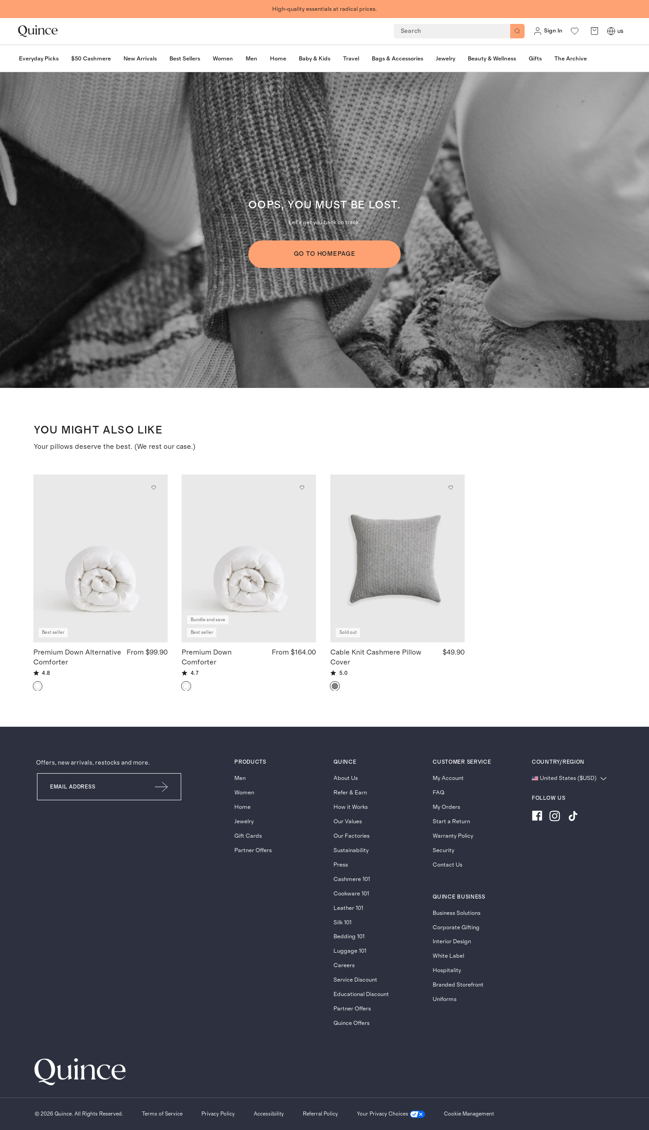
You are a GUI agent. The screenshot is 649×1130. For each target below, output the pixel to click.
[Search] (517, 31)
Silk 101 (343, 923)
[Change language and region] (569, 779)
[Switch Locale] (611, 31)
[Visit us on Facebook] (537, 817)
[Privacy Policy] (218, 1114)
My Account (448, 778)
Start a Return (451, 822)
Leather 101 (348, 908)
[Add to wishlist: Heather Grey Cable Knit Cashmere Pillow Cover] (451, 488)
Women (244, 793)
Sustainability (351, 850)
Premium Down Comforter (207, 657)
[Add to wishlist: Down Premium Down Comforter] (302, 488)
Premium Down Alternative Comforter (77, 657)
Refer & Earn (350, 793)
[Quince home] (38, 31)
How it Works (351, 807)
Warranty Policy (453, 836)
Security (443, 850)
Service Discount (355, 980)
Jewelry (244, 822)
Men (240, 778)
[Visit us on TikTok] (572, 817)
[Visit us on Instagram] (554, 817)
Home (242, 807)
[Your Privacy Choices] (391, 1114)
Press (341, 865)
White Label (448, 956)
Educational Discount (361, 994)
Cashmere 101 (352, 879)
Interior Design (452, 942)
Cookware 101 (351, 894)
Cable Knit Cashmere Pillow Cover (375, 657)
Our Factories (352, 836)
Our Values (348, 822)
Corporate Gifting (456, 928)
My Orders (446, 807)
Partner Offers (253, 850)
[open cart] (594, 31)
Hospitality (447, 970)
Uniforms (445, 999)
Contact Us (447, 865)
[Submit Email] (162, 786)
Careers (344, 966)
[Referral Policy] (320, 1114)
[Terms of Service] (162, 1114)
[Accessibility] (269, 1114)
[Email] (90, 786)
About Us (346, 778)
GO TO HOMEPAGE (325, 254)
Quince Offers (352, 1023)
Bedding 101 (349, 937)
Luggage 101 (350, 951)
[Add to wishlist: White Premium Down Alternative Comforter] (154, 488)
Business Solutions (456, 913)
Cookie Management (469, 1113)
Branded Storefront (458, 985)
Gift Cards (248, 836)
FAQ (438, 793)
